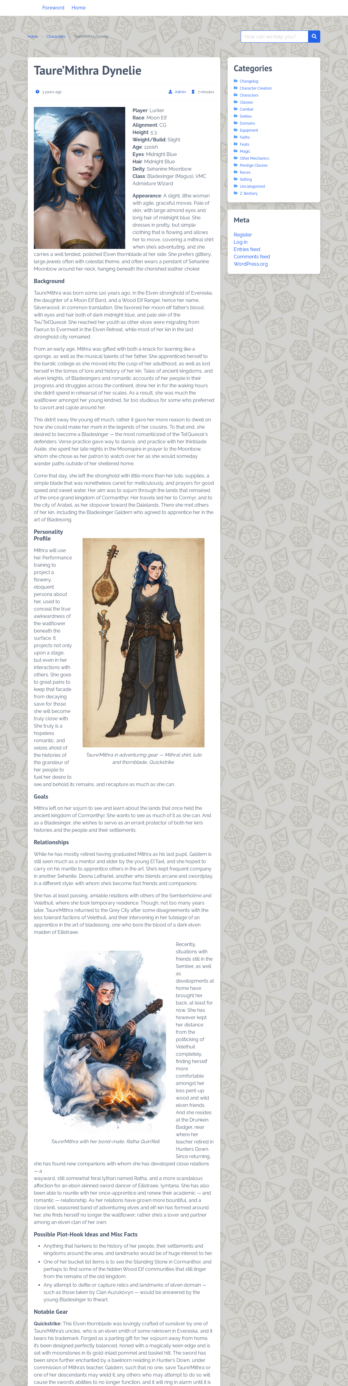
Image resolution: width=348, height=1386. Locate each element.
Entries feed (247, 249)
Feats (244, 144)
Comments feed (252, 257)
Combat (246, 109)
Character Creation (256, 88)
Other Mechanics (254, 158)
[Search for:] (274, 36)
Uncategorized (252, 186)
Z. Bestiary (249, 193)
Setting (246, 179)
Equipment (249, 130)
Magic (245, 151)
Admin (180, 92)
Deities (246, 116)
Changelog (249, 81)
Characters (56, 36)
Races (245, 172)
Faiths (245, 137)
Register (243, 235)
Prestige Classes (254, 165)
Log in (240, 242)
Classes (246, 102)
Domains (247, 123)
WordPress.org (251, 264)
